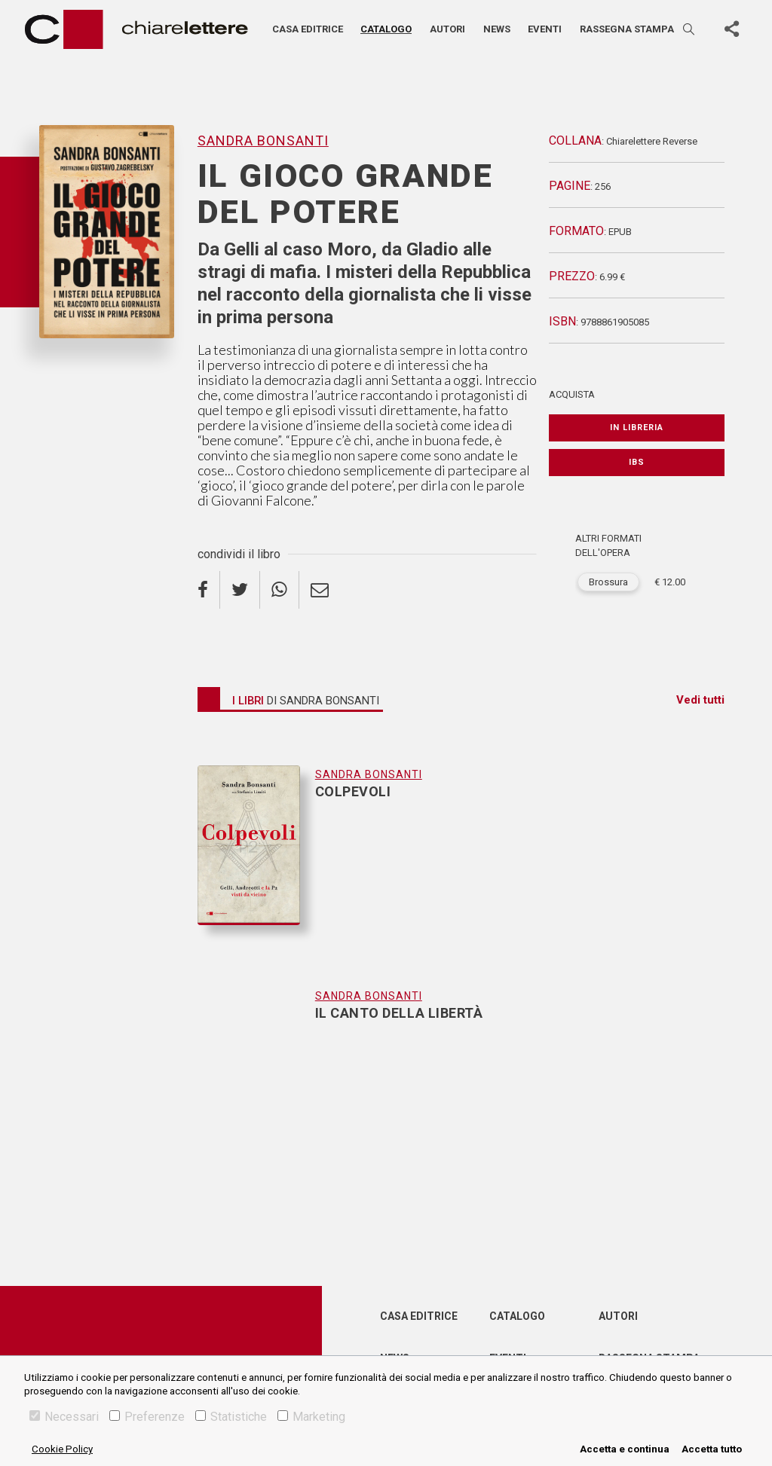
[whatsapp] (279, 590)
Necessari (64, 1416)
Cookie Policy (62, 1449)
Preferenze (147, 1416)
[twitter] (240, 590)
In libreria (636, 427)
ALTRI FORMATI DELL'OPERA (608, 546)
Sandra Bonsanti (263, 140)
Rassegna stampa (627, 29)
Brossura (608, 582)
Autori (447, 29)
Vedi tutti (700, 700)
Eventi (545, 29)
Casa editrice (307, 29)
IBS (637, 462)
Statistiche (231, 1416)
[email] (319, 590)
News (496, 29)
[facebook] (209, 590)
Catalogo (386, 29)
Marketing (311, 1416)
